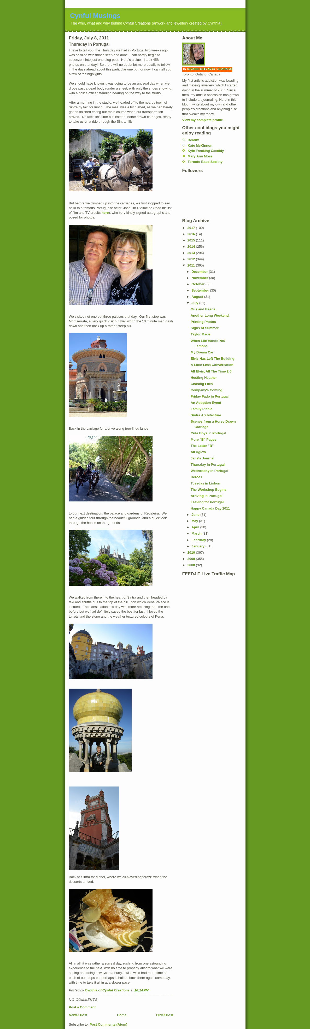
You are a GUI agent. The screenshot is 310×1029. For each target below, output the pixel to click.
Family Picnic (201, 409)
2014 (192, 247)
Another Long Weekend (210, 315)
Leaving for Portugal (207, 502)
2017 (192, 228)
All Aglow (198, 452)
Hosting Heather (204, 378)
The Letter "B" (202, 446)
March (196, 533)
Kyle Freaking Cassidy (206, 151)
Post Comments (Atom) (108, 1024)
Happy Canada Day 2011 (210, 508)
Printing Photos (203, 322)
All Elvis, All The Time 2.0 (211, 371)
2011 (192, 265)
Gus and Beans (203, 309)
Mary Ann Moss (200, 156)
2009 (192, 559)
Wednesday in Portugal (209, 471)
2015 (192, 240)
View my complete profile (202, 120)
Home (121, 1015)
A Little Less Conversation (212, 365)
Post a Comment (82, 1007)
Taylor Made (200, 334)
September (200, 290)
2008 (192, 565)
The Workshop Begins (208, 490)
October (198, 284)
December (200, 272)
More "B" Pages (203, 439)
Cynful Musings (95, 16)
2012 (192, 259)
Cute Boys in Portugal (208, 433)
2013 (192, 253)
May (195, 521)
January (198, 546)
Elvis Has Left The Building (213, 358)
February (199, 540)
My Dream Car (202, 352)
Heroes (196, 477)
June (195, 515)
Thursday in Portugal (208, 464)
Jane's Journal (202, 458)
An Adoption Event (206, 403)
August (197, 297)
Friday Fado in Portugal (210, 396)
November (200, 278)
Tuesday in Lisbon (205, 483)
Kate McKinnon (200, 145)
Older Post (164, 1015)
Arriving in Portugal (206, 496)
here (105, 213)
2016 (192, 234)
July (195, 303)
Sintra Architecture (206, 415)
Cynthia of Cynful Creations (210, 69)
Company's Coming (207, 390)
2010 (192, 552)
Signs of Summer (205, 328)
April (195, 527)
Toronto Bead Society (205, 162)
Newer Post (78, 1015)
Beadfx (193, 140)
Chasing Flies (202, 384)
